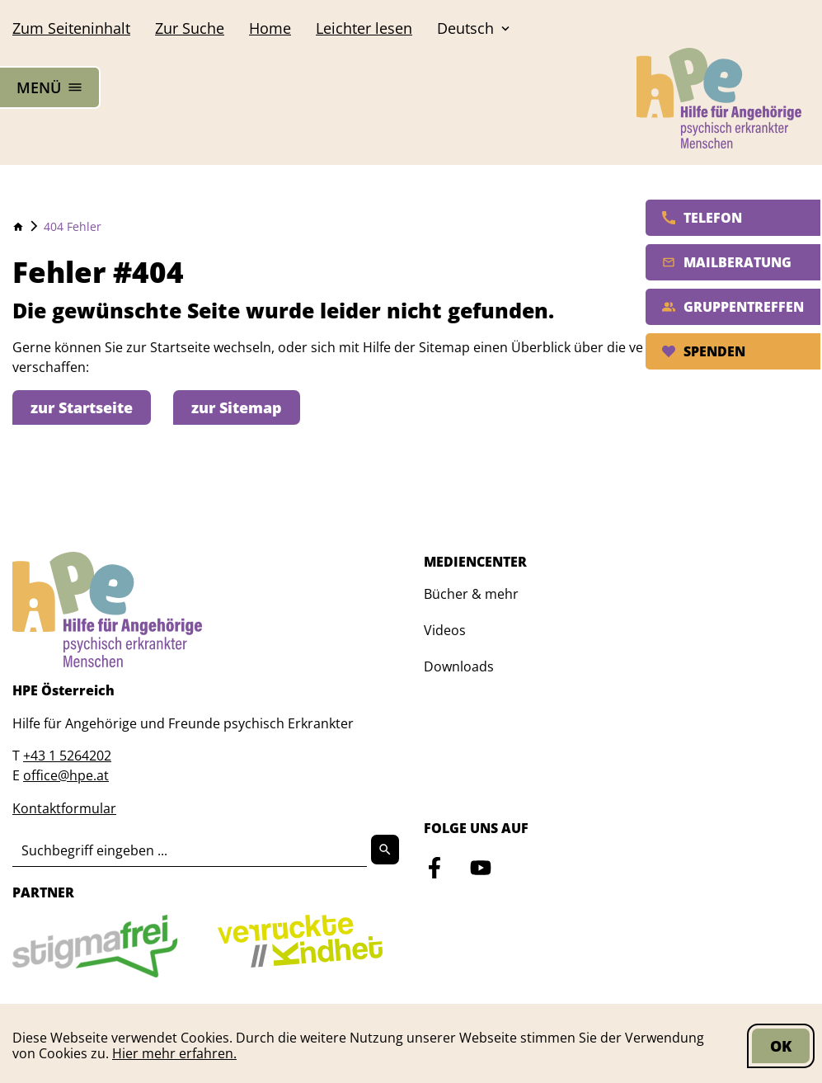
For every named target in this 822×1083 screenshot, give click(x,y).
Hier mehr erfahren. (174, 1053)
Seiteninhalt (71, 28)
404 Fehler (72, 226)
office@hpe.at (66, 775)
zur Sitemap (236, 407)
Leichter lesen (364, 28)
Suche (189, 28)
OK (780, 1046)
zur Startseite (82, 407)
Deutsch (475, 28)
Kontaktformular (64, 808)
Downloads (459, 666)
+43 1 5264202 (67, 755)
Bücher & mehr (471, 594)
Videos (445, 630)
